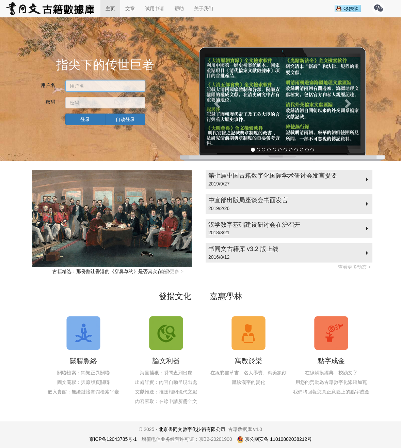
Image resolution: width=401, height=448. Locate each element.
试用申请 (154, 8)
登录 (85, 119)
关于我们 (203, 8)
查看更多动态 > (354, 267)
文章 (130, 8)
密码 (50, 102)
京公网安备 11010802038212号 (274, 439)
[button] (216, 101)
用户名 (48, 85)
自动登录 (125, 119)
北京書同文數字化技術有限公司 (192, 429)
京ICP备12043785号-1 (113, 439)
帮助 (179, 8)
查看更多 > (171, 271)
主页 (110, 8)
